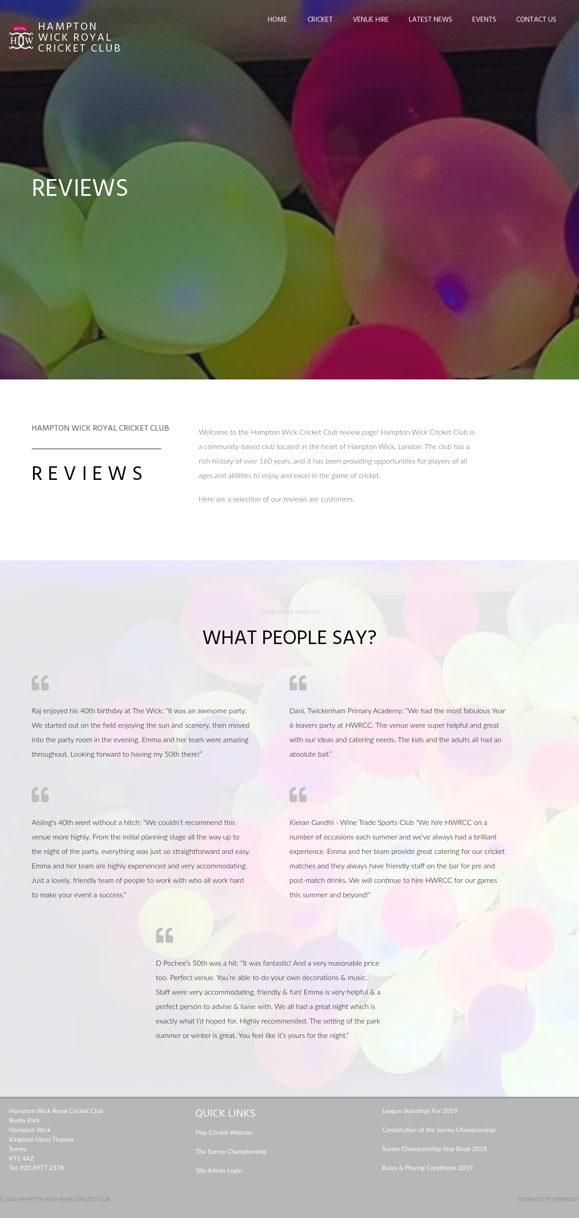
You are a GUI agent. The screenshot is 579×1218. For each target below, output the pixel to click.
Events (484, 20)
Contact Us (536, 20)
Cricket (320, 20)
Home (277, 20)
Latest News (430, 20)
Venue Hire (371, 20)
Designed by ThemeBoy (548, 1199)
